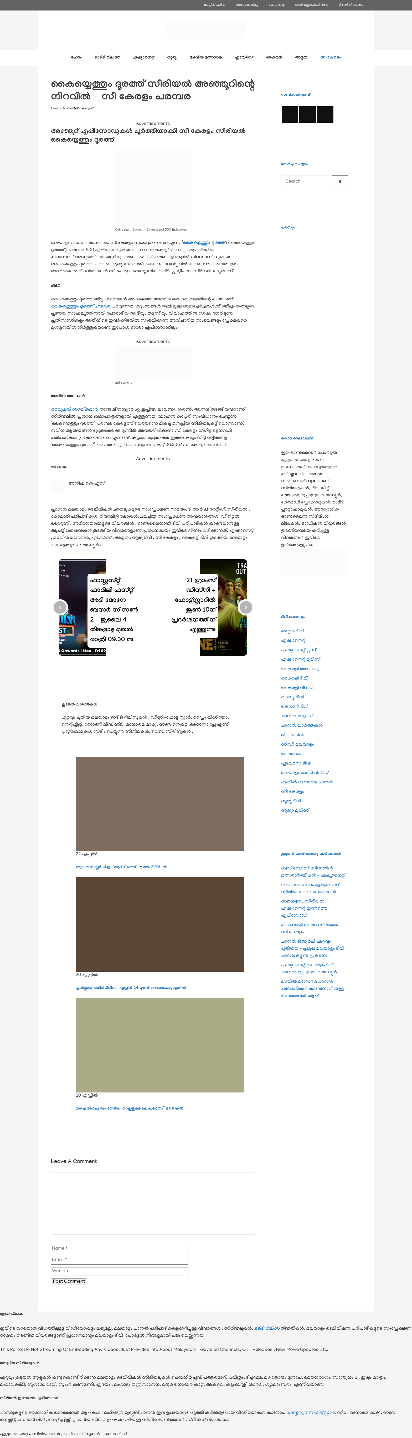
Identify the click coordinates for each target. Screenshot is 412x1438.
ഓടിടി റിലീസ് (107, 57)
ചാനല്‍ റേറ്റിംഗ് (297, 716)
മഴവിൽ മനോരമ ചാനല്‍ (307, 782)
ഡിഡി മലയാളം (297, 744)
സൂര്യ (172, 57)
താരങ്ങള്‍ (291, 754)
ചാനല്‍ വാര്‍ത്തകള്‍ (302, 726)
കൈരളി (274, 57)
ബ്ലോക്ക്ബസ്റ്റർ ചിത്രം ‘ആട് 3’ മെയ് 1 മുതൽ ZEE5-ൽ (121, 867)
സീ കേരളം (331, 57)
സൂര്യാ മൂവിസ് (295, 811)
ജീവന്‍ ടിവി (292, 735)
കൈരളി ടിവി (294, 678)
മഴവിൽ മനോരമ (206, 57)
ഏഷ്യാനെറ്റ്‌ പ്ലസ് (298, 650)
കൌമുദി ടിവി (294, 707)
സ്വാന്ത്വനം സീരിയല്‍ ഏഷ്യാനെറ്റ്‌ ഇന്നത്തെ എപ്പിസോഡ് (304, 909)
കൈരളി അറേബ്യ (300, 669)
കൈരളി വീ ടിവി (297, 688)
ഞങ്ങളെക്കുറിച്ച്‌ (247, 5)
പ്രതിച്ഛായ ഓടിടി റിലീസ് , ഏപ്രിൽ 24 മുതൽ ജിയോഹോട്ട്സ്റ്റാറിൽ (131, 988)
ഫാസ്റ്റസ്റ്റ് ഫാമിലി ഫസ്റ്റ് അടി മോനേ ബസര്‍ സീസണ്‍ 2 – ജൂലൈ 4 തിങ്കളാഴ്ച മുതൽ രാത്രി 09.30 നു (114, 610)
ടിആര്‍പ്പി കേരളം (351, 5)
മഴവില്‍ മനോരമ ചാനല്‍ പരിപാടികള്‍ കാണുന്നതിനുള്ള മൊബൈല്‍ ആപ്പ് (312, 989)
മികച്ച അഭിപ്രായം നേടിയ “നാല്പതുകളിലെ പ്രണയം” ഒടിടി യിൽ (129, 1109)
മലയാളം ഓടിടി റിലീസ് (304, 773)
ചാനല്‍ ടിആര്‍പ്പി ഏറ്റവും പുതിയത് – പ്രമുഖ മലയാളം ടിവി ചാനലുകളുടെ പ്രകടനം (312, 949)
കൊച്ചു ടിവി (292, 697)
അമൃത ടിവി (292, 631)
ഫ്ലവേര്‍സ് (244, 57)
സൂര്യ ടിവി (291, 801)
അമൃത (301, 57)
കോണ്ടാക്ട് (277, 5)
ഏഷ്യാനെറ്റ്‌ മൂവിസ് (300, 659)
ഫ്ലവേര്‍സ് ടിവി (296, 763)
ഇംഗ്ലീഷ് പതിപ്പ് (214, 5)
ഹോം (76, 57)
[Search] (340, 182)
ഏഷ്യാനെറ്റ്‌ (143, 57)
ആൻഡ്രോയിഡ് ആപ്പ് (311, 5)
